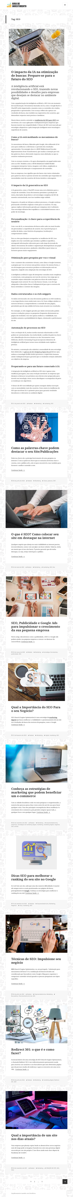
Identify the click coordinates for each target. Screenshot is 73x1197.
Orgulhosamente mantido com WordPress (23, 1193)
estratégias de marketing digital (27, 824)
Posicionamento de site (25, 996)
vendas (16, 826)
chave (45, 481)
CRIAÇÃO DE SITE (51, 1168)
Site (54, 567)
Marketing (38, 403)
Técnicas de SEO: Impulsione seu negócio (36, 961)
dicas (20, 905)
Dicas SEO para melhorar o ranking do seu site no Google (33, 877)
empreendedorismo (52, 823)
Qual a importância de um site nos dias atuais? (34, 1137)
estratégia (47, 652)
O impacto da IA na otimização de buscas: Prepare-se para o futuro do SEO (34, 75)
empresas (14, 824)
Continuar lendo (18, 470)
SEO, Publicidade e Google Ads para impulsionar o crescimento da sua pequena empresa (35, 626)
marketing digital (49, 824)
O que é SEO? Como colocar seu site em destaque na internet (35, 536)
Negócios (14, 905)
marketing (47, 403)
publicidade (14, 654)
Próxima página (65, 1181)
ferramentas (54, 652)
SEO (52, 403)
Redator (30, 403)
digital (47, 735)
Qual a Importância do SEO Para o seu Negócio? (35, 709)
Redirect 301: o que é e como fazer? (32, 1051)
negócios (57, 824)
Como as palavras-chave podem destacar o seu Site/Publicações (35, 450)
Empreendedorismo (42, 903)
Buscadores (14, 996)
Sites (12, 1170)
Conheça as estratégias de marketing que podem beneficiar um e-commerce (36, 792)
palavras (50, 481)
